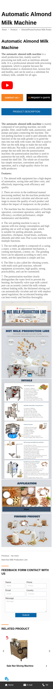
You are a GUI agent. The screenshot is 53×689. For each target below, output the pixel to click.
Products (14, 30)
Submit (25, 615)
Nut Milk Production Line (17, 560)
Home (4, 30)
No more (15, 556)
